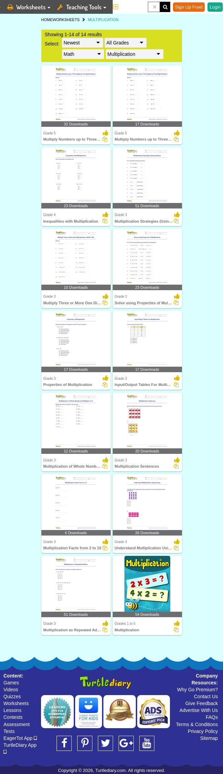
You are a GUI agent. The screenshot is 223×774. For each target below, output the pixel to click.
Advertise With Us (199, 710)
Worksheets (16, 703)
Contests (12, 717)
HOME (47, 20)
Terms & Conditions (197, 724)
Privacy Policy (203, 731)
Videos (10, 689)
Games (11, 682)
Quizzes (12, 696)
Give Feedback (201, 703)
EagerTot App (20, 738)
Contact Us (206, 696)
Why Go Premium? (197, 689)
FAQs (212, 717)
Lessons (12, 710)
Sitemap (209, 738)
